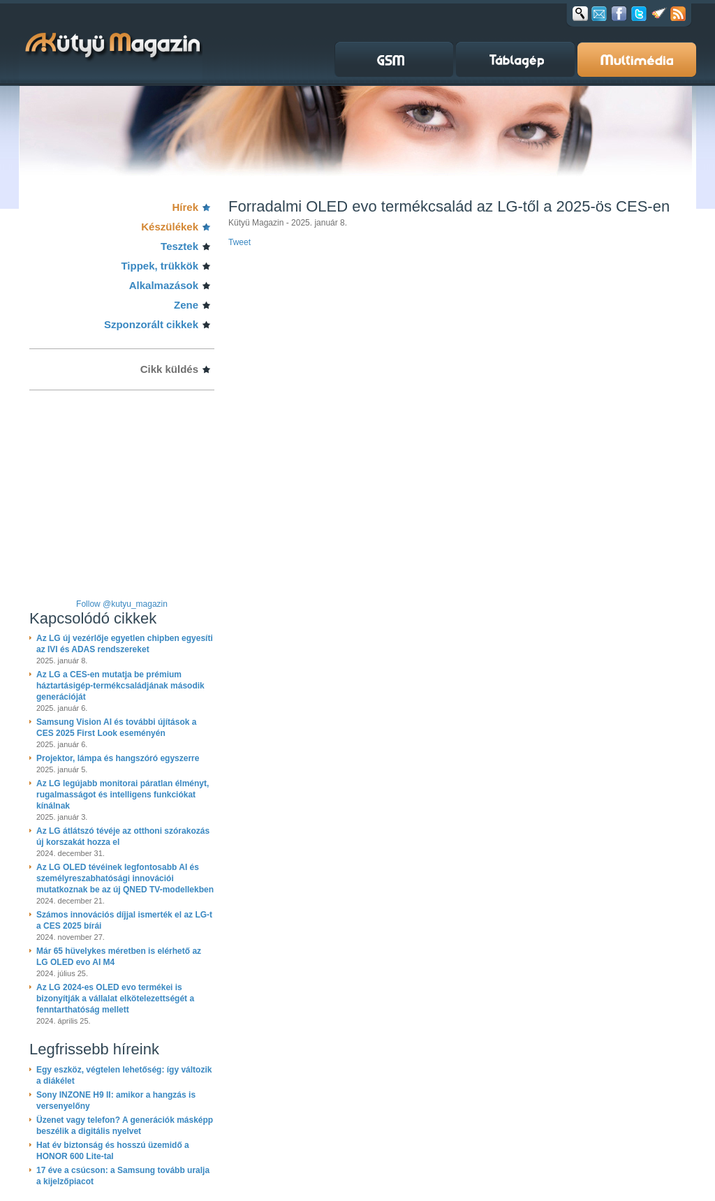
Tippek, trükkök (159, 266)
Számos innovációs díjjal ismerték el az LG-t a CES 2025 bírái (124, 920)
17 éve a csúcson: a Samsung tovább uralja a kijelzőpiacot (122, 1175)
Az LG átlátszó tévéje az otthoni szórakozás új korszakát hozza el (122, 836)
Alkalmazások (163, 285)
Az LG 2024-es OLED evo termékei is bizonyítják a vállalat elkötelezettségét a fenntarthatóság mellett (115, 998)
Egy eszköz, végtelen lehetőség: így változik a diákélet (124, 1075)
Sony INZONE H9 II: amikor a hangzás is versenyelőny (116, 1100)
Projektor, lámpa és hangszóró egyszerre (117, 758)
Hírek (185, 207)
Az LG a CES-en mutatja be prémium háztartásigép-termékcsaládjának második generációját (120, 686)
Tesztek (179, 246)
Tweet (239, 242)
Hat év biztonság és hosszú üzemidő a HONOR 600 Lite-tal (112, 1150)
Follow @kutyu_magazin (122, 604)
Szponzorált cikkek (151, 324)
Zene (186, 305)
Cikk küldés (169, 369)
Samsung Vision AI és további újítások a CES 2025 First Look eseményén (116, 727)
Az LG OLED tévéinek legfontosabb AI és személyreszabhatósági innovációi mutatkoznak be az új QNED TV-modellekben (125, 878)
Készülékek (169, 227)
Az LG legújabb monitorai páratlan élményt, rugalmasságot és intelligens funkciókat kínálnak (122, 795)
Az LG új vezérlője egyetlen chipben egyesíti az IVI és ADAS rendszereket (124, 643)
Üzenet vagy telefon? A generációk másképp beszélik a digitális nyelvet (124, 1125)
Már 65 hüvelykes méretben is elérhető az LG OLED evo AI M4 (118, 956)
